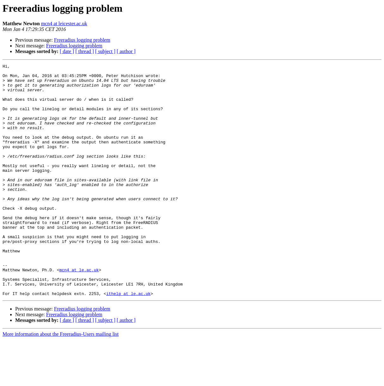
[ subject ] (105, 51)
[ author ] (126, 51)
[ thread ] (84, 51)
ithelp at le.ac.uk (128, 340)
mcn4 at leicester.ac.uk (64, 23)
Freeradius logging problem (82, 40)
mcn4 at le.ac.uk (79, 311)
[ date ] (67, 51)
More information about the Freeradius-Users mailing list (61, 380)
